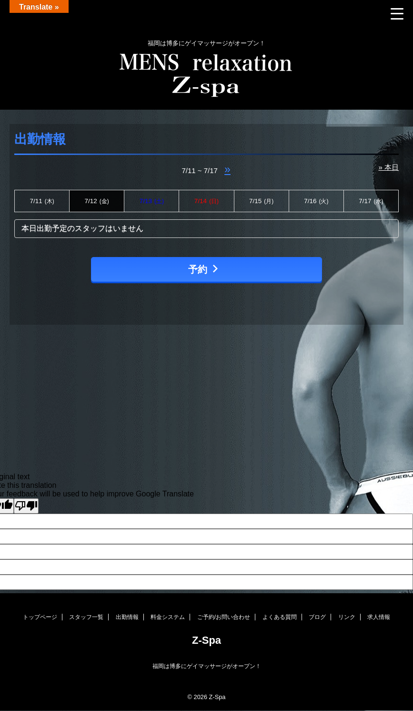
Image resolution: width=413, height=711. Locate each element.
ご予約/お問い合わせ (223, 617)
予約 (204, 269)
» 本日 (388, 167)
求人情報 (378, 617)
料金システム (168, 617)
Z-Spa (206, 640)
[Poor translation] (26, 506)
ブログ (317, 617)
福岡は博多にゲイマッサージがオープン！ (206, 666)
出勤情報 (127, 617)
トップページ (40, 617)
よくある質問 (279, 617)
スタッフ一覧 (86, 617)
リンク (346, 617)
